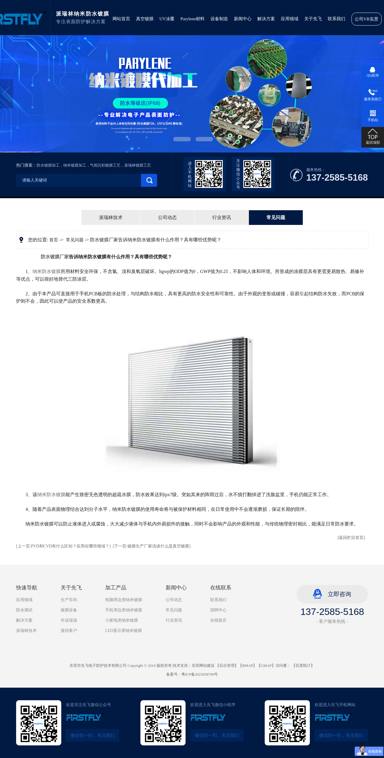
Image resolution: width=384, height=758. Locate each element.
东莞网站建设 (203, 665)
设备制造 (219, 18)
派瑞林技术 (111, 217)
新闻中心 (243, 18)
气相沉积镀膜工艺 (105, 165)
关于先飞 (313, 18)
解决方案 (266, 18)
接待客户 (69, 630)
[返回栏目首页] (351, 537)
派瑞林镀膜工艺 (137, 165)
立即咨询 (339, 594)
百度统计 (303, 665)
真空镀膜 (145, 18)
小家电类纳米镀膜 (121, 620)
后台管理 (227, 665)
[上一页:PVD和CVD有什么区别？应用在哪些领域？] (63, 546)
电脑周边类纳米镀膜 (123, 600)
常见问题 (275, 217)
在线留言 (218, 620)
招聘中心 (218, 610)
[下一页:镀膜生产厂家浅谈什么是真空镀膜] (152, 546)
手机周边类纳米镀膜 (123, 610)
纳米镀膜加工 (74, 165)
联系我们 (336, 18)
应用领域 (289, 18)
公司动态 (167, 217)
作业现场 (69, 620)
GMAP (266, 665)
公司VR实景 (366, 19)
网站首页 (121, 18)
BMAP (247, 665)
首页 (53, 240)
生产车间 (69, 600)
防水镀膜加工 (48, 165)
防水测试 (24, 610)
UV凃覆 (167, 18)
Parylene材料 (192, 18)
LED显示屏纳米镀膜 (123, 630)
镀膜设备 (69, 610)
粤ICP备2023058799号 (199, 674)
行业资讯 (221, 217)
